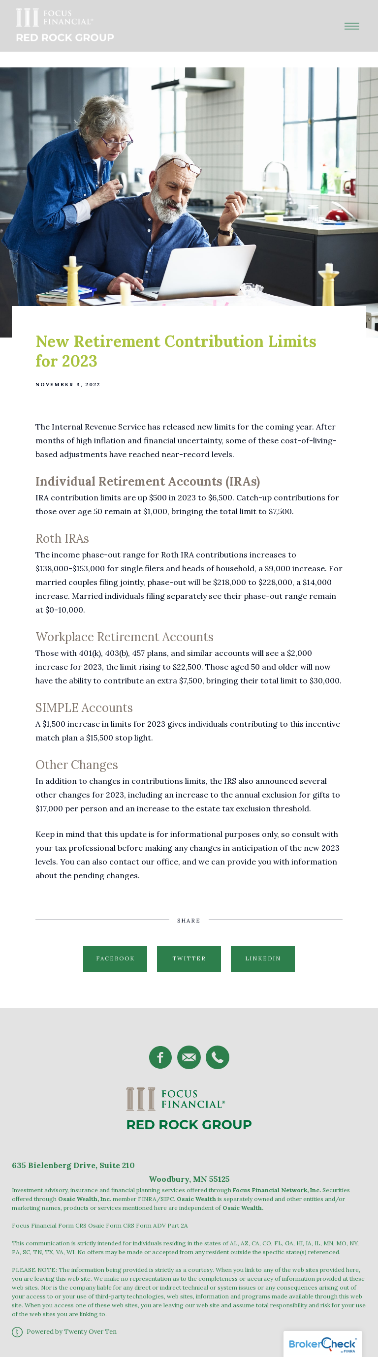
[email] (189, 1057)
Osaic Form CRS (111, 1225)
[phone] (217, 1057)
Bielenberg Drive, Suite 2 (77, 1165)
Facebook (115, 958)
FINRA (147, 1199)
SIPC (167, 1199)
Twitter (189, 958)
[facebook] (160, 1057)
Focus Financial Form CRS (49, 1225)
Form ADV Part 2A (162, 1225)
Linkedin (263, 958)
